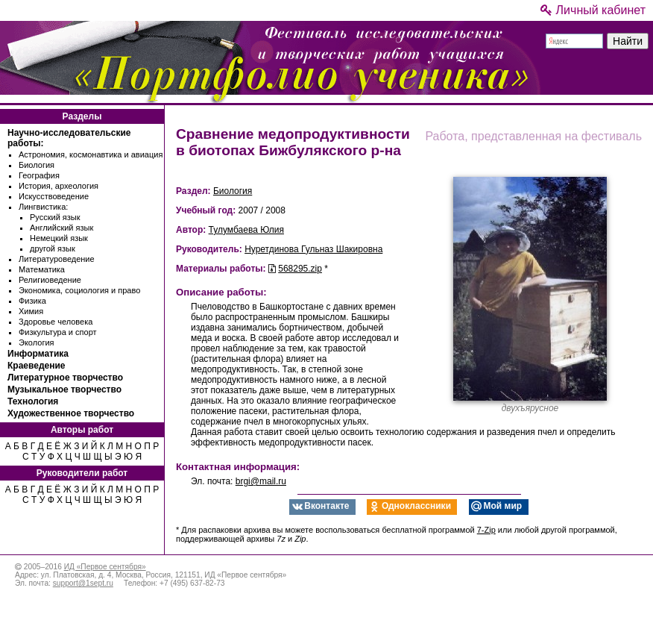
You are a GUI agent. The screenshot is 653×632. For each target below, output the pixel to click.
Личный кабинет (593, 10)
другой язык (52, 248)
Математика (42, 269)
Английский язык (61, 227)
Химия (31, 311)
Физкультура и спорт (58, 332)
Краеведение (36, 365)
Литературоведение (57, 258)
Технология (32, 401)
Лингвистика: (43, 206)
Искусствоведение (54, 196)
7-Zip (486, 529)
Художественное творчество (70, 413)
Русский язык (55, 217)
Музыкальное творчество (64, 389)
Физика (32, 300)
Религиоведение (50, 279)
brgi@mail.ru (261, 481)
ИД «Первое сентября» (105, 567)
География (39, 175)
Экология (36, 342)
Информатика (38, 353)
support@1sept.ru (83, 583)
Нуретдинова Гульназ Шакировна (313, 249)
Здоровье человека (55, 321)
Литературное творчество (65, 377)
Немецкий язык (59, 238)
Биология (36, 164)
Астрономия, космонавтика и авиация (91, 154)
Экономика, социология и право (79, 290)
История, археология (58, 185)
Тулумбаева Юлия (246, 230)
